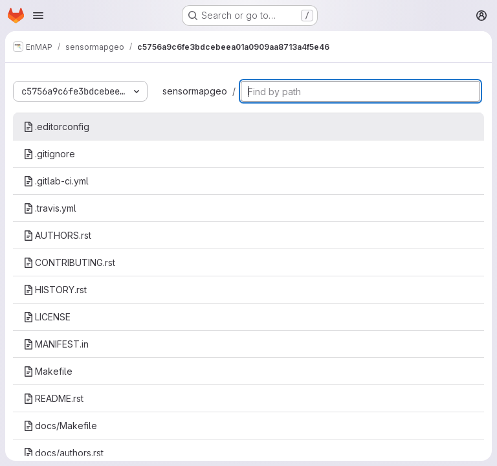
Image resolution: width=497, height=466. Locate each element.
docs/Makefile (60, 425)
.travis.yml (49, 208)
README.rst (53, 398)
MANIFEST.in (56, 344)
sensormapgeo (194, 90)
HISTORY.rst (55, 289)
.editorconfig (56, 126)
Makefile (47, 371)
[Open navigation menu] (38, 15)
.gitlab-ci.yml (56, 180)
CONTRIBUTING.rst (69, 262)
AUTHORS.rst (57, 235)
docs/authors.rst (63, 452)
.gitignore (49, 153)
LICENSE (47, 316)
